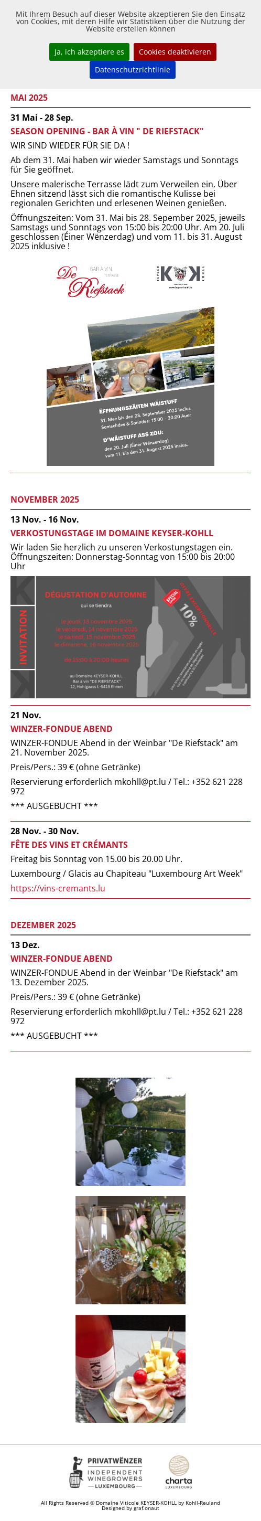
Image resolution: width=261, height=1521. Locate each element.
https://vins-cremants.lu (57, 888)
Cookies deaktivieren (175, 52)
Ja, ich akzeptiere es (89, 52)
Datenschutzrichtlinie (132, 70)
